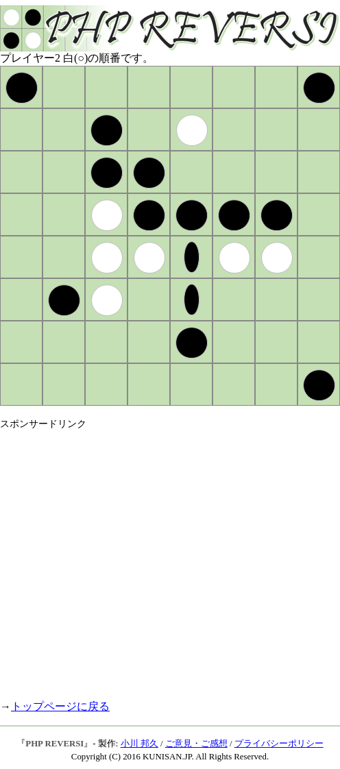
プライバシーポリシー (279, 743)
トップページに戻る (60, 706)
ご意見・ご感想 (196, 743)
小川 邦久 (139, 743)
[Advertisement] (128, 558)
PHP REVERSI (54, 743)
